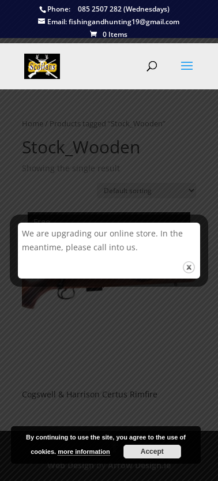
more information (84, 451)
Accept (152, 452)
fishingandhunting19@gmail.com (108, 22)
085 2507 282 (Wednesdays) (104, 9)
